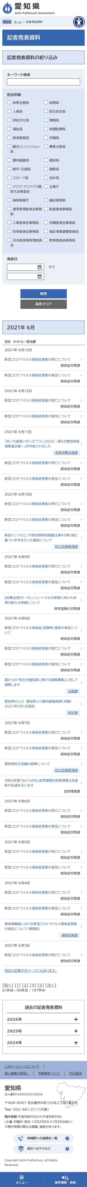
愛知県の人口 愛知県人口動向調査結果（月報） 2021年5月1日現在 (39, 704)
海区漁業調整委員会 (64, 231)
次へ (51, 985)
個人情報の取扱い (17, 1073)
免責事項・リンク (49, 1073)
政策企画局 (21, 102)
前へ (8, 985)
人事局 (18, 111)
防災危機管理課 (66, 546)
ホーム (18, 21)
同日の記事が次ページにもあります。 (31, 970)
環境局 (54, 120)
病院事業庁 (21, 200)
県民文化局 (21, 120)
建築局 (54, 169)
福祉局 (18, 129)
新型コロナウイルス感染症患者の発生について (38, 375)
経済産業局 (21, 137)
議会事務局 (57, 200)
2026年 (14, 1019)
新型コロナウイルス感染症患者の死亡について (38, 359)
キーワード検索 (18, 75)
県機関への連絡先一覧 (42, 1138)
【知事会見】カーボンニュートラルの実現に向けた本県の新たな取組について (40, 600)
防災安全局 (57, 111)
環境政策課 (69, 935)
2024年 (14, 1042)
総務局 (54, 102)
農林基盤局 (21, 160)
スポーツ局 (20, 178)
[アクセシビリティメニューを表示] (79, 22)
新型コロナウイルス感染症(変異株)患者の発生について (41, 630)
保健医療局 (57, 129)
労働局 (54, 137)
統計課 (73, 712)
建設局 (54, 160)
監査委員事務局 (60, 209)
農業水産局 (57, 146)
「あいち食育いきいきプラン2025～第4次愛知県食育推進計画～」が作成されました (42, 444)
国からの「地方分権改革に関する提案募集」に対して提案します (41, 682)
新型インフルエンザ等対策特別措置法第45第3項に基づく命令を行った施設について (41, 538)
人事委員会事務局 (26, 222)
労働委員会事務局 (62, 222)
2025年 (14, 1031)
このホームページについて (22, 1066)
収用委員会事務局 (26, 231)
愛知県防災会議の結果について (27, 764)
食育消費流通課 (66, 452)
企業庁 (54, 186)
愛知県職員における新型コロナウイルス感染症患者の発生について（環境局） (41, 926)
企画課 (73, 691)
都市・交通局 (22, 169)
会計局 (54, 178)
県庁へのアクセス (39, 1148)
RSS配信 (75, 1073)
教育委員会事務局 (62, 240)
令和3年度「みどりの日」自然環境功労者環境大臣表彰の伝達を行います (41, 783)
